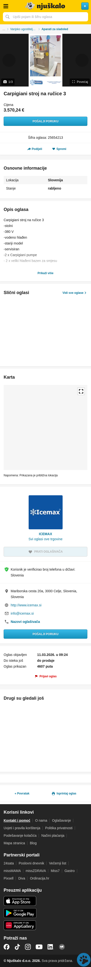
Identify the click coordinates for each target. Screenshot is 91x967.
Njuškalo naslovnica (45, 6)
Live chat (83, 959)
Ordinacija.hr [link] (39, 878)
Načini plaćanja (52, 835)
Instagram (28, 947)
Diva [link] (21, 878)
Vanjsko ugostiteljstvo (24, 29)
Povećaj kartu (81, 391)
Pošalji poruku (45, 121)
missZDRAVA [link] (36, 871)
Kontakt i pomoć (17, 820)
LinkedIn (50, 947)
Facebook (6, 947)
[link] (45, 674)
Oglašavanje (61, 820)
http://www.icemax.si (26, 605)
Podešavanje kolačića (20, 835)
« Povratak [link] (22, 793)
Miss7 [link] (55, 871)
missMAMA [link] (12, 871)
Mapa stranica (14, 843)
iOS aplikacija (20, 901)
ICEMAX (45, 534)
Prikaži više (45, 273)
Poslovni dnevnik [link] (31, 863)
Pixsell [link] (8, 878)
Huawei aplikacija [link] (20, 925)
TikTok (17, 947)
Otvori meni (6, 6)
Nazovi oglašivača (25, 622)
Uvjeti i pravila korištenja (22, 828)
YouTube (39, 947)
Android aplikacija (20, 913)
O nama (41, 820)
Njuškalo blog (62, 947)
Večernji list (57, 863)
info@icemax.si (22, 613)
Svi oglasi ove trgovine (45, 539)
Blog (33, 843)
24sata (9, 863)
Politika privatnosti (59, 828)
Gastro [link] (70, 871)
